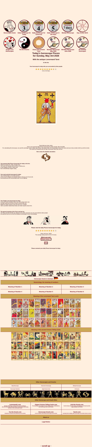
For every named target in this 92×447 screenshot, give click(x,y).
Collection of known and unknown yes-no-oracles (15, 412)
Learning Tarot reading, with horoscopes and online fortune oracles (76, 412)
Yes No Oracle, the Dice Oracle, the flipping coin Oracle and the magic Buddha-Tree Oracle (76, 404)
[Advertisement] (46, 10)
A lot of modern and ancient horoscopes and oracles (46, 412)
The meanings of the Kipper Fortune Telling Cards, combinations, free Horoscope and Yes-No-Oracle (46, 404)
